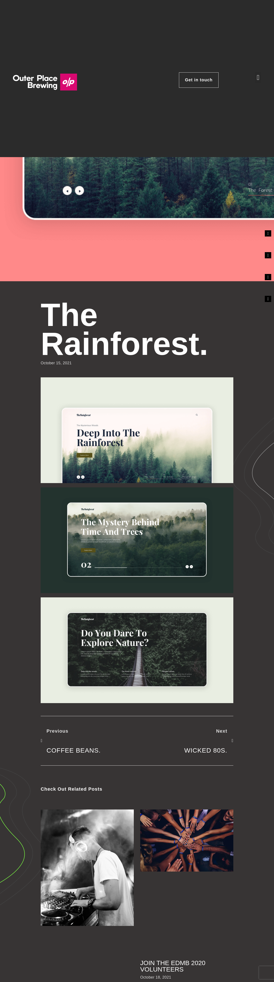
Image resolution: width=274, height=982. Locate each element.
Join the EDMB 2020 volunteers (172, 966)
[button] (258, 77)
